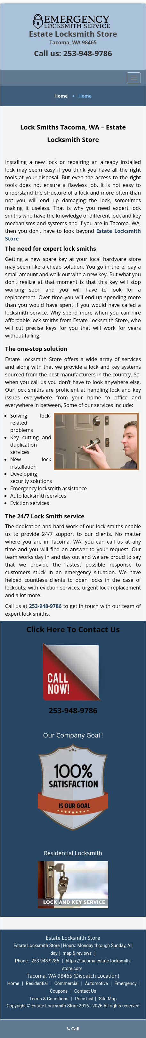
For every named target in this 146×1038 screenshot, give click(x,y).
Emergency (125, 983)
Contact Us (85, 991)
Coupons (59, 991)
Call (73, 1029)
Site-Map (108, 998)
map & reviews (77, 953)
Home (61, 96)
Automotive (96, 983)
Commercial (66, 983)
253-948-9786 (87, 53)
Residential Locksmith (73, 853)
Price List (84, 998)
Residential (37, 983)
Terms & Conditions (49, 998)
